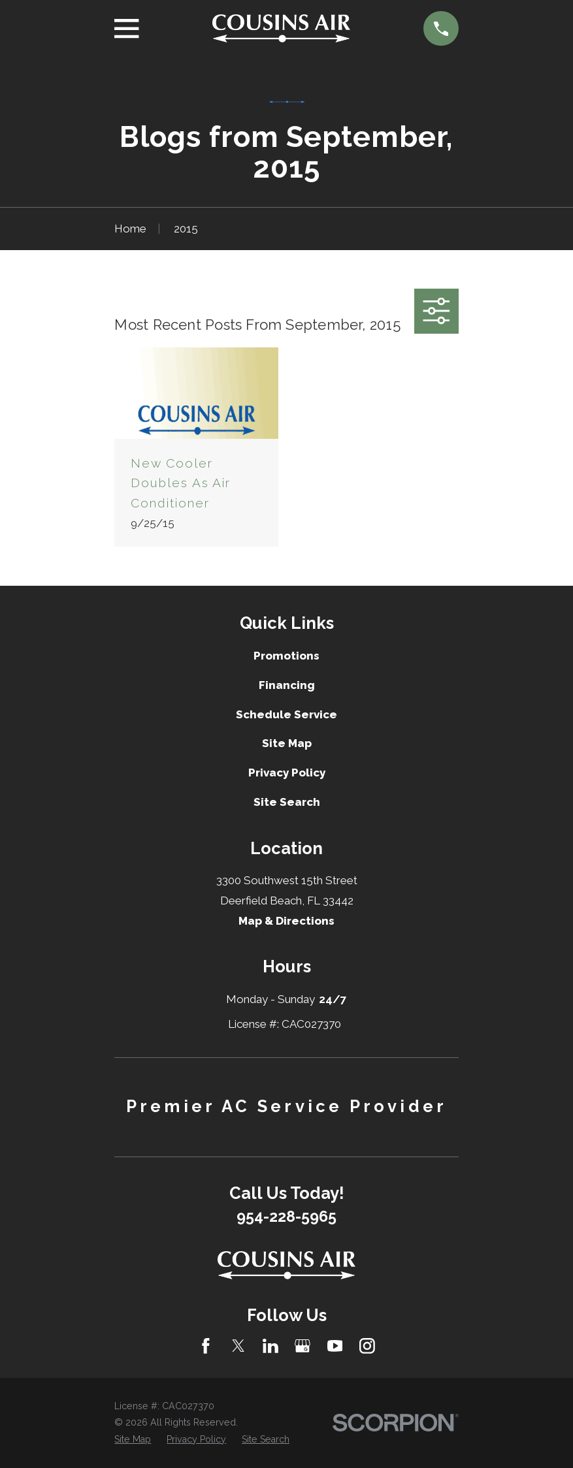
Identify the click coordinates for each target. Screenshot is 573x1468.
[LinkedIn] (270, 1346)
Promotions (286, 655)
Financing (287, 685)
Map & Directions (286, 920)
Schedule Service (286, 714)
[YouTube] (335, 1346)
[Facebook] (206, 1346)
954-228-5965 (286, 1216)
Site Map (287, 743)
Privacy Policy (286, 772)
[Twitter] (238, 1346)
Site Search (287, 801)
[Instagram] (367, 1346)
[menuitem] (132, 1439)
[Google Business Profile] (302, 1346)
